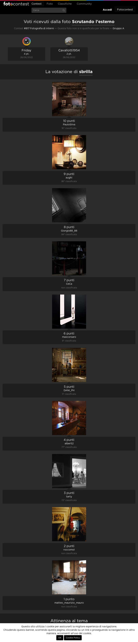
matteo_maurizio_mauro (69, 603)
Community (84, 4)
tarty (69, 497)
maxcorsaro (69, 337)
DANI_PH (69, 390)
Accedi (107, 9)
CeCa (69, 284)
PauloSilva (69, 124)
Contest (36, 4)
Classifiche (65, 4)
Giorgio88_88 (69, 231)
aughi (69, 178)
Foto (50, 4)
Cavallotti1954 (69, 50)
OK (59, 638)
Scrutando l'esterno (93, 21)
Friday (26, 50)
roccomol (69, 550)
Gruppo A (118, 28)
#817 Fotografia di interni (39, 28)
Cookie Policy (73, 638)
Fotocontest (16, 3)
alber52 (69, 443)
